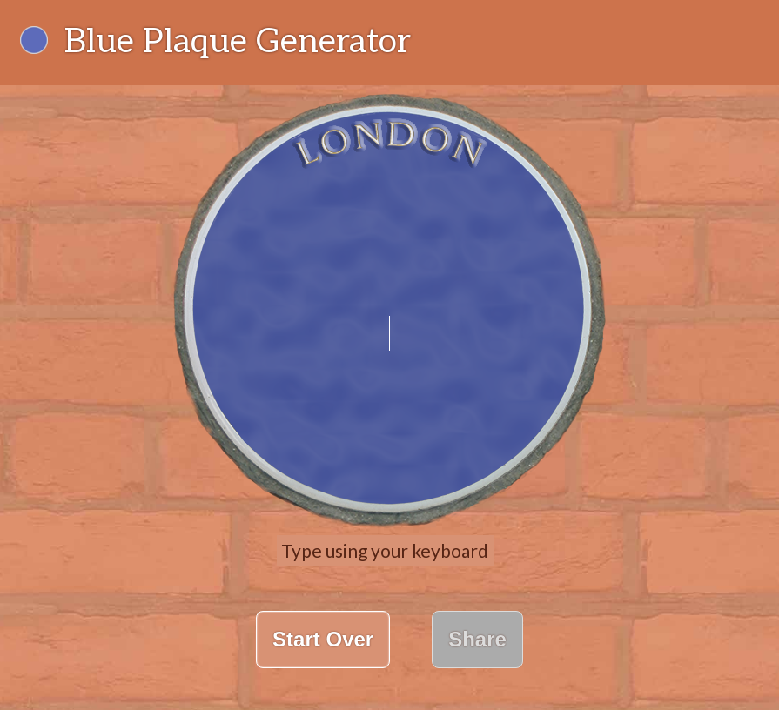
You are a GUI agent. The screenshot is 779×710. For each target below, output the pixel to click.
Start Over (322, 639)
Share (477, 639)
